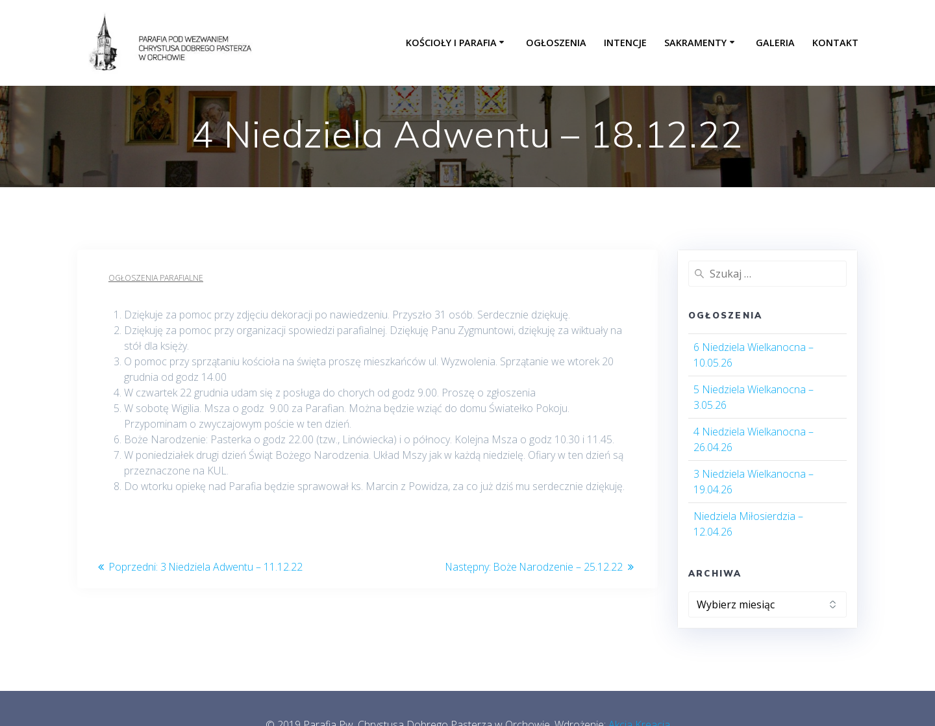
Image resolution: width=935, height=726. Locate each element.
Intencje (625, 42)
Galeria (775, 42)
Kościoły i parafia (451, 42)
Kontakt (835, 42)
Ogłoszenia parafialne (155, 277)
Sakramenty (695, 42)
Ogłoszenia (556, 42)
